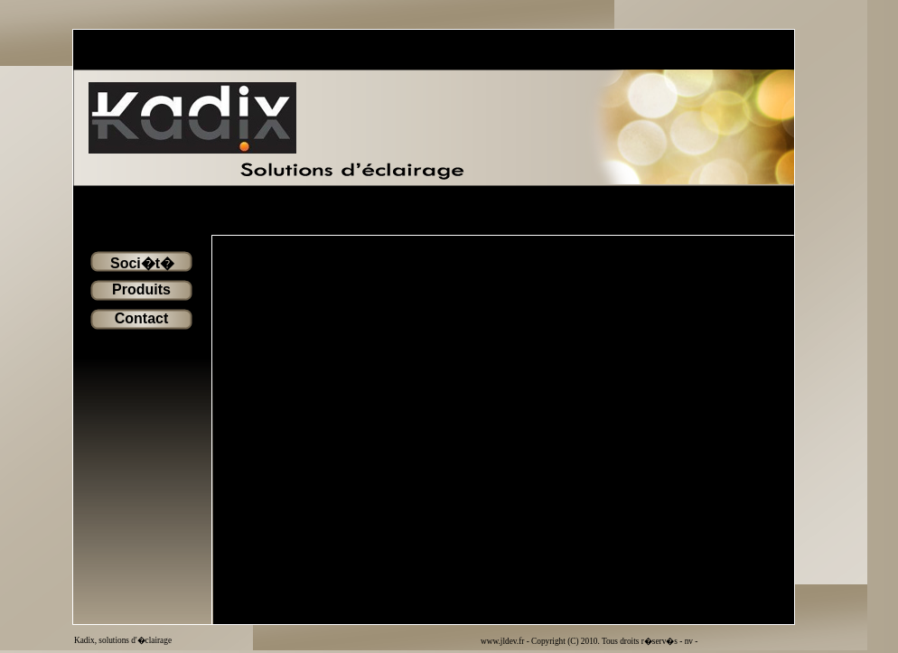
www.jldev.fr (504, 641)
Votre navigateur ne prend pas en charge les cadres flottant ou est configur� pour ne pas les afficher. (503, 430)
